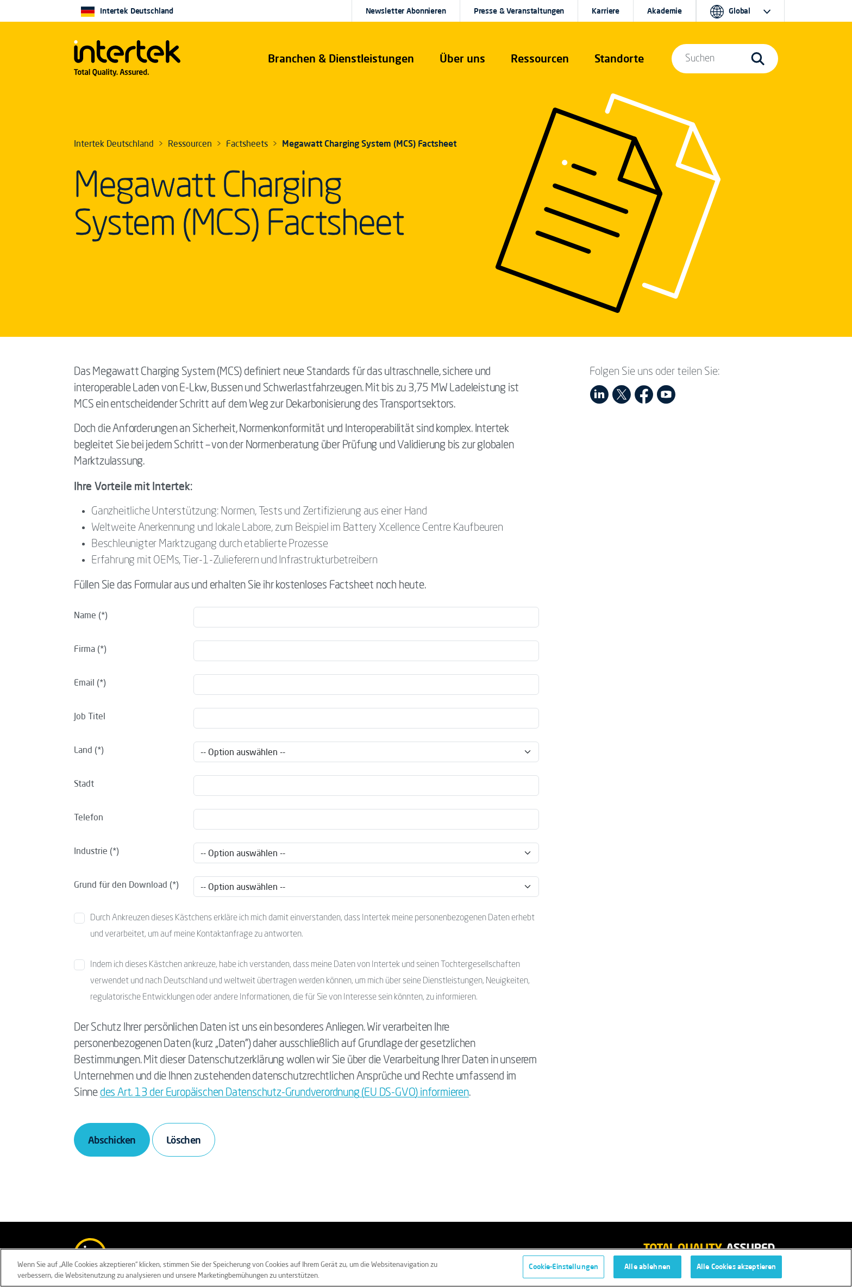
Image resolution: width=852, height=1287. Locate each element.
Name (85, 615)
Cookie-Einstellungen (563, 1271)
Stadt (84, 783)
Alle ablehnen (647, 1271)
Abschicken (112, 1140)
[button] (341, 59)
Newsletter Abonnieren (406, 11)
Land (84, 749)
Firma (84, 648)
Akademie (664, 11)
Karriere (605, 11)
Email (84, 682)
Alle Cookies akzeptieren (736, 1271)
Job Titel (89, 716)
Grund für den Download (120, 884)
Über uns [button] (462, 58)
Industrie (91, 850)
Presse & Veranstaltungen (519, 11)
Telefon (88, 817)
